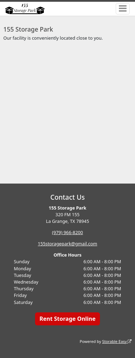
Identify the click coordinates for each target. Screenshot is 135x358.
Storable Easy (116, 341)
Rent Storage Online (67, 319)
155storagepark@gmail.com (67, 243)
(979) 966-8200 (67, 232)
